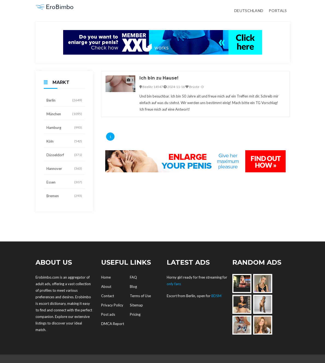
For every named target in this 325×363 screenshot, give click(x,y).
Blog (133, 286)
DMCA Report (112, 323)
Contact (107, 296)
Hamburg (64, 127)
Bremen (64, 196)
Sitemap (136, 305)
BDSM (216, 296)
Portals (278, 10)
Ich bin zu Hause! (159, 78)
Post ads (108, 314)
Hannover (64, 168)
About (106, 286)
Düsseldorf (64, 155)
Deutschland (248, 10)
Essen (64, 182)
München (64, 114)
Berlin (64, 100)
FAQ (133, 277)
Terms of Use (140, 296)
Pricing (135, 314)
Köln (64, 141)
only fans (174, 284)
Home (106, 277)
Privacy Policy (112, 305)
